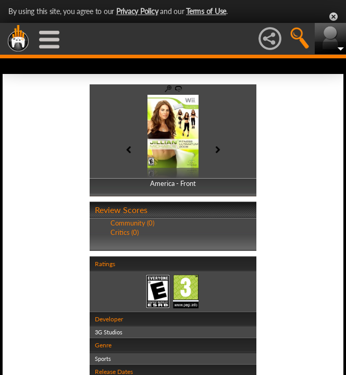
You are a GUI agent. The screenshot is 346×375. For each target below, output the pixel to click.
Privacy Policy (137, 11)
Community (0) (132, 223)
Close (333, 16)
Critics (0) (124, 232)
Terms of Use (206, 11)
